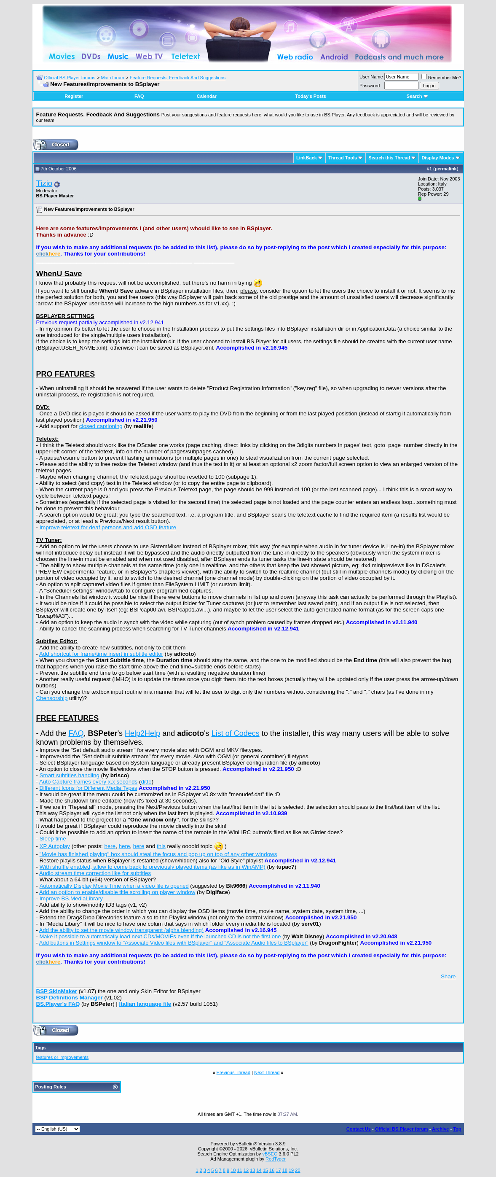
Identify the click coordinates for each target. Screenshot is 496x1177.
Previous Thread (234, 1072)
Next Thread (266, 1072)
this (161, 846)
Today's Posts (310, 96)
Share (448, 976)
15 (265, 1170)
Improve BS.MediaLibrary (71, 898)
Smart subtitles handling (69, 775)
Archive (440, 1128)
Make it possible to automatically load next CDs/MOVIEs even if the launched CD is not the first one (160, 936)
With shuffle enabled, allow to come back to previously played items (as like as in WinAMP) (152, 867)
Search (417, 96)
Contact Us (358, 1128)
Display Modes (437, 157)
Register (73, 96)
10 (233, 1170)
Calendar (207, 96)
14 (258, 1170)
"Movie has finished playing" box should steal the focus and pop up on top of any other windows (158, 854)
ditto (146, 781)
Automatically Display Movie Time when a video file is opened (114, 886)
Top (457, 1128)
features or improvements (62, 1057)
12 (246, 1170)
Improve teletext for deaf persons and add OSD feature (108, 527)
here (110, 846)
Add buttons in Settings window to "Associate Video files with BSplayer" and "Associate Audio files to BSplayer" (173, 943)
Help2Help (142, 733)
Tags (40, 1047)
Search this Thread (389, 157)
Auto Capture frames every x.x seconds (88, 781)
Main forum (112, 77)
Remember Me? (441, 77)
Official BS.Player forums (69, 77)
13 (252, 1170)
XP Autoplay (55, 846)
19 (291, 1170)
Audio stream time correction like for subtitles (95, 873)
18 (284, 1170)
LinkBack (306, 157)
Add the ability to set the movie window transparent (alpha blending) (121, 930)
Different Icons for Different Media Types (88, 788)
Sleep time (53, 838)
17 (278, 1170)
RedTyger (275, 1158)
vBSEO (269, 1153)
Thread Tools (342, 157)
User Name (371, 76)
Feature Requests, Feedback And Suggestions (177, 77)
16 (271, 1170)
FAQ (139, 96)
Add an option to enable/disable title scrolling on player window (117, 892)
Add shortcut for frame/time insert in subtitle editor (101, 654)
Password (369, 85)
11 (239, 1170)
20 (297, 1170)
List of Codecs (236, 733)
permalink (446, 168)
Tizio (44, 183)
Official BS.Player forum (401, 1128)
